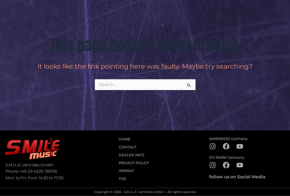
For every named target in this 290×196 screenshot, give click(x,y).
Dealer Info (131, 155)
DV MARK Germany (226, 157)
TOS (122, 179)
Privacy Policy (134, 163)
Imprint (126, 171)
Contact (128, 147)
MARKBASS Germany (228, 139)
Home (124, 139)
